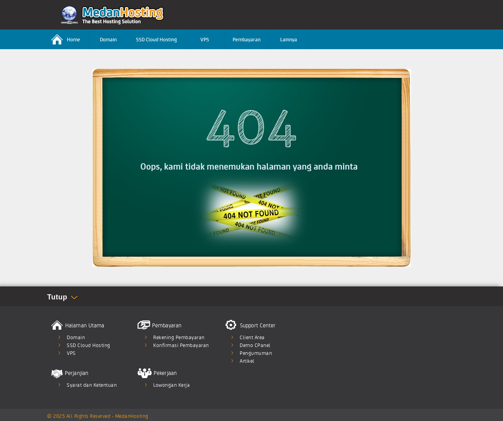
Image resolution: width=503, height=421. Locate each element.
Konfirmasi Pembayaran (181, 345)
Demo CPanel (255, 345)
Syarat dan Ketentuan (92, 384)
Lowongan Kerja (171, 384)
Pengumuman (256, 352)
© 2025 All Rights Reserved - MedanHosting (98, 415)
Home (65, 39)
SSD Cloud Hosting (156, 39)
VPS (204, 39)
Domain (108, 39)
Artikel (247, 360)
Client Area (252, 337)
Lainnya (288, 39)
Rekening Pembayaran (179, 337)
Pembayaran (247, 39)
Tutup (57, 297)
